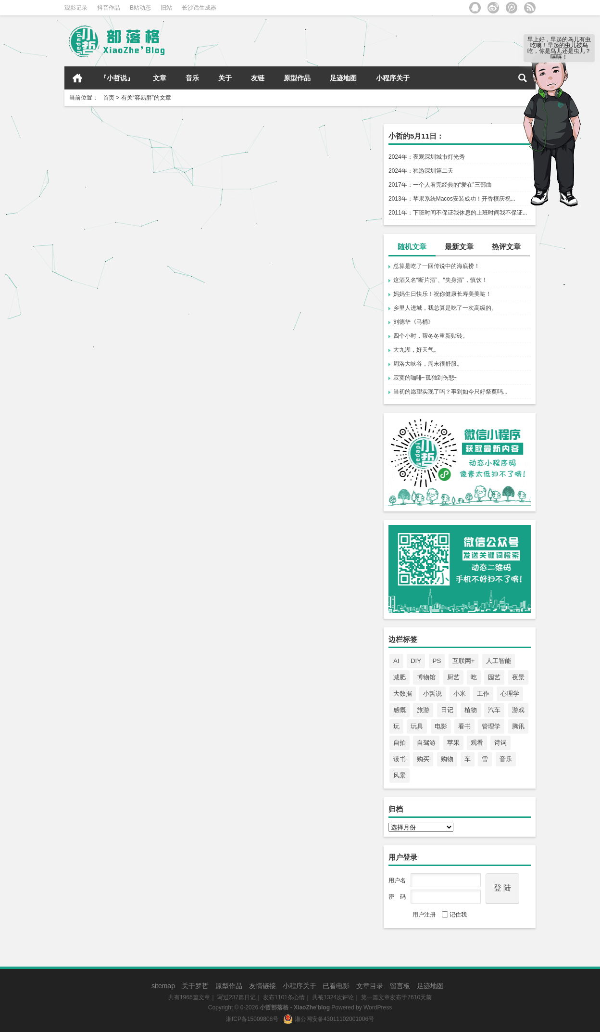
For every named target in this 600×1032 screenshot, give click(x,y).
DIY (416, 660)
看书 (464, 726)
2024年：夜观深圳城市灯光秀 (426, 156)
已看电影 (336, 986)
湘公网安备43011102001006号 (328, 1019)
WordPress (377, 1007)
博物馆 (426, 677)
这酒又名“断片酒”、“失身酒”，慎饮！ (440, 280)
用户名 (397, 880)
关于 (225, 78)
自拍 (399, 742)
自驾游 (426, 742)
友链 (257, 78)
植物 (470, 709)
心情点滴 (335, 295)
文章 (159, 78)
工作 (483, 693)
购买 (423, 759)
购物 (447, 759)
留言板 (400, 986)
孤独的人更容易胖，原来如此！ (282, 236)
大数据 (402, 693)
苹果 (453, 742)
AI (396, 660)
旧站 (166, 7)
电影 (441, 726)
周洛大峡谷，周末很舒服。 (427, 363)
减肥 (399, 677)
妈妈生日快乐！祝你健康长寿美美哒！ (442, 294)
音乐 (192, 78)
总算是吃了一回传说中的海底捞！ (436, 266)
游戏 (518, 709)
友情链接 (262, 986)
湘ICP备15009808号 (252, 1019)
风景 (399, 775)
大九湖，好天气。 (416, 349)
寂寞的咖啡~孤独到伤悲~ (425, 377)
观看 (477, 742)
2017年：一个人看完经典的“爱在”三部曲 (440, 184)
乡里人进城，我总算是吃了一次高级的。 (445, 308)
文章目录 (369, 986)
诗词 (500, 742)
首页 (77, 77)
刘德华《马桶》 (413, 322)
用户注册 (424, 914)
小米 (459, 693)
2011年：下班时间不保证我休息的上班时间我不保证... (457, 212)
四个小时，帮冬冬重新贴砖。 (430, 335)
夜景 (518, 677)
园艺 (494, 677)
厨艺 (453, 677)
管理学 (491, 726)
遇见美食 (176, 254)
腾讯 (518, 726)
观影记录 (76, 7)
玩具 (417, 726)
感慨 (399, 709)
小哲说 (432, 693)
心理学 (509, 693)
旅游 (423, 709)
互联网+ (463, 660)
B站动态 (140, 7)
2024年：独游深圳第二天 (420, 170)
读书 (399, 759)
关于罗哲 (195, 986)
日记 (447, 709)
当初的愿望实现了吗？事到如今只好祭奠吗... (450, 391)
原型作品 (297, 78)
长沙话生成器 (199, 7)
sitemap (163, 986)
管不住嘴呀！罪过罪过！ (111, 221)
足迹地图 (343, 78)
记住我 (454, 914)
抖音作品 (108, 7)
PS (437, 660)
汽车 (494, 709)
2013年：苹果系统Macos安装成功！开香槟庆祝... (451, 198)
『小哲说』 (117, 78)
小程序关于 (393, 78)
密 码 (397, 896)
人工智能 (498, 660)
